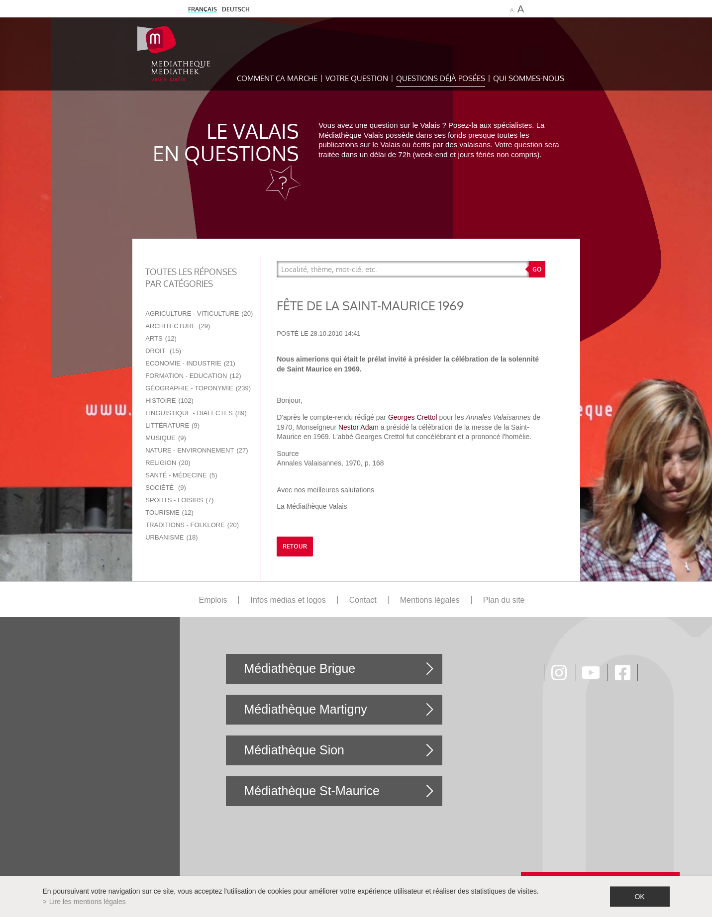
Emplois (213, 600)
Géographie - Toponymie (198, 388)
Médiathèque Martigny (305, 709)
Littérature (172, 425)
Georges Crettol (412, 417)
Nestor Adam (357, 427)
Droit (163, 351)
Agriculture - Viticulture (199, 313)
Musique (165, 438)
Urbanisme (171, 537)
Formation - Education (193, 375)
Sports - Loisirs (179, 500)
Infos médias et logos (287, 600)
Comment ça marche (277, 78)
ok (639, 897)
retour (295, 546)
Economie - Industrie (190, 363)
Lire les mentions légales (87, 902)
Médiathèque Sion (294, 750)
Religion (167, 462)
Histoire (169, 400)
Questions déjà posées (440, 78)
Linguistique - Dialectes (196, 413)
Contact (363, 600)
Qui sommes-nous (528, 78)
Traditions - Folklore (192, 525)
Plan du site (504, 600)
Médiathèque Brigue (299, 668)
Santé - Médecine (181, 475)
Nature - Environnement (196, 450)
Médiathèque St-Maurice (311, 791)
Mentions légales (430, 600)
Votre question (356, 78)
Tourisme (169, 512)
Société (165, 487)
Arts (161, 338)
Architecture (177, 326)
